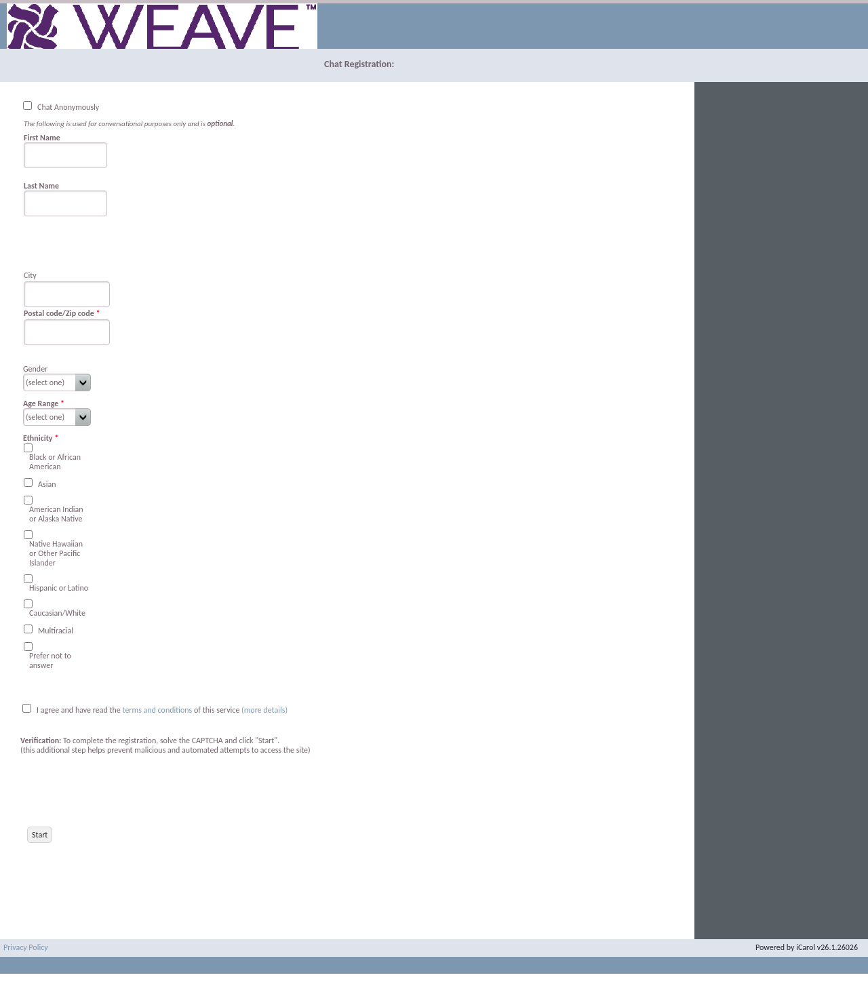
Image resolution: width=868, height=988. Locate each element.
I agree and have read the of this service (138, 710)
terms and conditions (159, 710)
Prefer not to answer (50, 660)
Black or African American (55, 461)
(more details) (264, 710)
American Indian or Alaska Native (56, 514)
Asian (47, 484)
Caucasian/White (57, 613)
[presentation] (123, 790)
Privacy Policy (25, 947)
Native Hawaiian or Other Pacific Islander (56, 553)
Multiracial (55, 630)
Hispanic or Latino (58, 588)
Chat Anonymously (68, 107)
